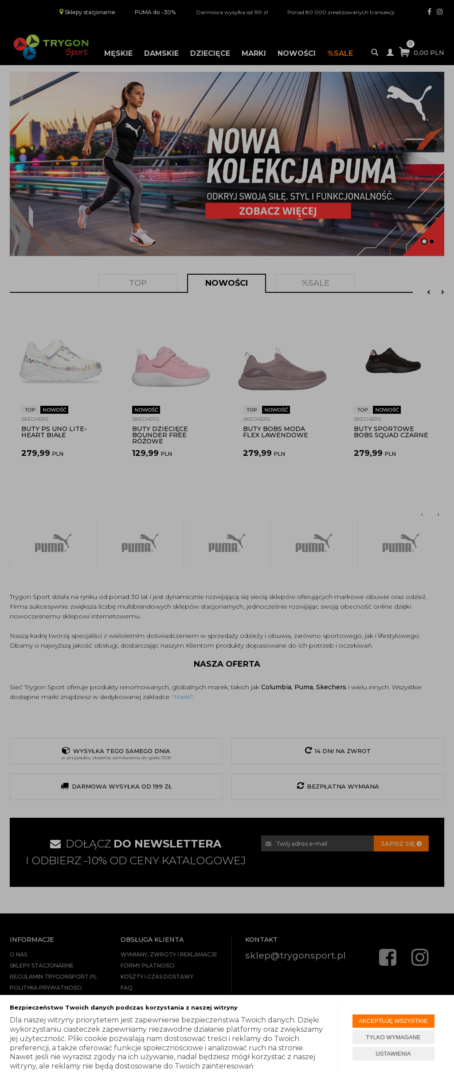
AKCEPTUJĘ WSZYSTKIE (393, 1021)
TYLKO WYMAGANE (393, 1037)
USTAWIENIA (393, 1053)
